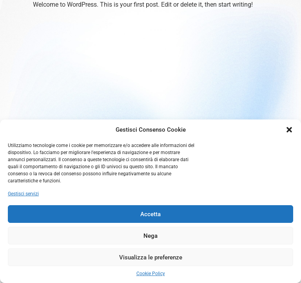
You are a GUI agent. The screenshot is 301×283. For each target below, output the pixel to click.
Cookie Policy (150, 273)
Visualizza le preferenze (150, 257)
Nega (150, 235)
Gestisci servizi (23, 194)
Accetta (150, 214)
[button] (289, 130)
